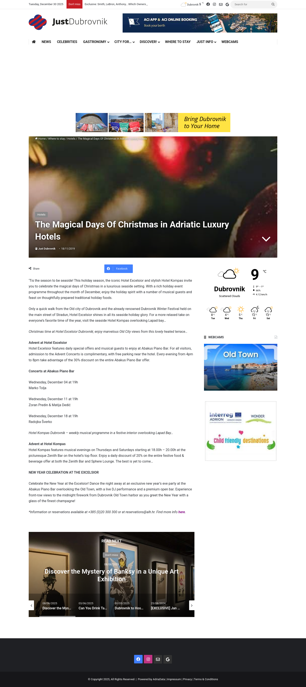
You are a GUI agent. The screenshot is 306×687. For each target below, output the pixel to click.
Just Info (205, 42)
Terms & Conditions (206, 679)
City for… (123, 42)
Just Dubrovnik (46, 248)
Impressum (174, 679)
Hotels (71, 138)
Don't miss (111, 554)
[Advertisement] (153, 79)
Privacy (187, 679)
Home (40, 138)
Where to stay (178, 42)
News (46, 42)
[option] (111, 574)
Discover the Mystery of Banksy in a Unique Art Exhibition (111, 575)
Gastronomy (94, 42)
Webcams (229, 42)
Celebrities (67, 42)
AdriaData (159, 679)
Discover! (148, 42)
